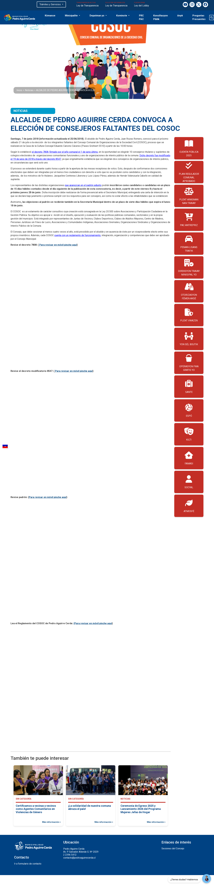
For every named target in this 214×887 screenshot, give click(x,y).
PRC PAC (141, 17)
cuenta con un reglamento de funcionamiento (77, 235)
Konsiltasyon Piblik (160, 17)
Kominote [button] (122, 15)
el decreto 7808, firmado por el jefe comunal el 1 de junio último (65, 151)
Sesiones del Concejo (172, 848)
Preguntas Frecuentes (199, 17)
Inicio (19, 90)
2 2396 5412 (69, 854)
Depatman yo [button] (97, 15)
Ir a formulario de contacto (27, 863)
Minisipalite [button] (71, 15)
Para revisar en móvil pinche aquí (58, 244)
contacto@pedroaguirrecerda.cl (79, 857)
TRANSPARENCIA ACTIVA (87, 5)
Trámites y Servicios (50, 4)
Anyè (180, 15)
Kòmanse (50, 15)
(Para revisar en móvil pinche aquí (93, 623)
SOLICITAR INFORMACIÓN (116, 5)
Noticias (29, 90)
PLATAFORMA (141, 5)
